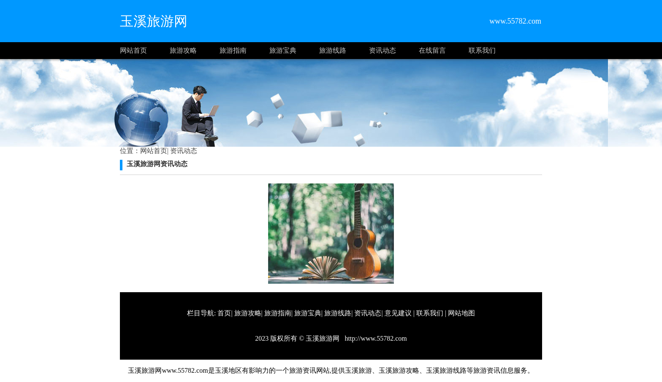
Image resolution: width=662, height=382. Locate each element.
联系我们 (482, 50)
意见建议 (398, 313)
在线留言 (432, 50)
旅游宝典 (282, 50)
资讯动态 (382, 50)
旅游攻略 (183, 50)
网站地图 (461, 313)
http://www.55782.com (375, 338)
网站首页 (133, 50)
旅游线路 (332, 50)
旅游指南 (233, 50)
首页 (224, 313)
